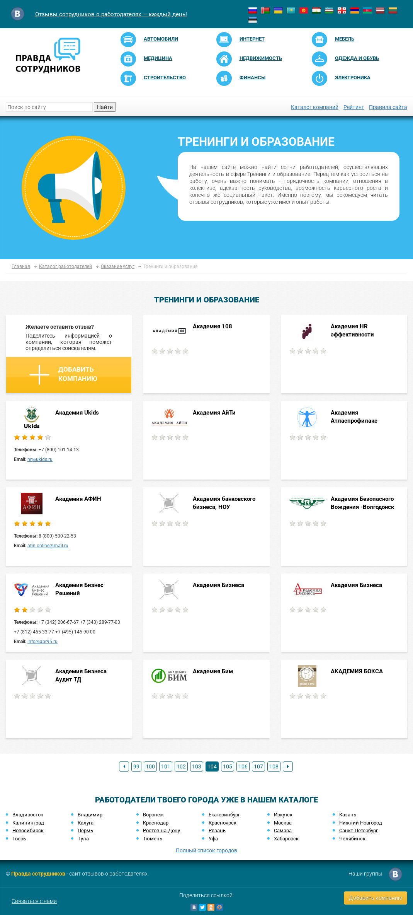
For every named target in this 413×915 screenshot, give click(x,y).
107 (258, 766)
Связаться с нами (34, 901)
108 (274, 766)
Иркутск (283, 815)
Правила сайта (388, 107)
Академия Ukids (77, 412)
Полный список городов (206, 850)
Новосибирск (28, 830)
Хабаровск (286, 839)
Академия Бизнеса (218, 585)
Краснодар (155, 823)
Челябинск (352, 839)
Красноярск (222, 823)
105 (227, 766)
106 (243, 766)
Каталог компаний (314, 107)
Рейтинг (353, 107)
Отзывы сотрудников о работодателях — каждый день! (111, 14)
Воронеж (153, 815)
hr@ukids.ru (40, 459)
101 (165, 766)
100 (150, 766)
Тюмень (152, 839)
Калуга (85, 823)
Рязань (217, 830)
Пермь (85, 830)
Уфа (213, 839)
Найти (105, 107)
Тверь (19, 839)
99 (136, 766)
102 (181, 766)
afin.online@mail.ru (47, 545)
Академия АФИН (78, 498)
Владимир (90, 815)
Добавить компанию (63, 375)
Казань (347, 815)
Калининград (28, 823)
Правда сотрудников (38, 874)
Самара (283, 830)
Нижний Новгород (360, 823)
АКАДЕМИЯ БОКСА (357, 671)
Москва (283, 823)
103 (196, 766)
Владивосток (27, 815)
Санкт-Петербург (358, 830)
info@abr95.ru (42, 641)
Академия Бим (214, 671)
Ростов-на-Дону (161, 830)
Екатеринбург (224, 815)
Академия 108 (212, 326)
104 (212, 766)
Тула (83, 839)
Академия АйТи (214, 412)
